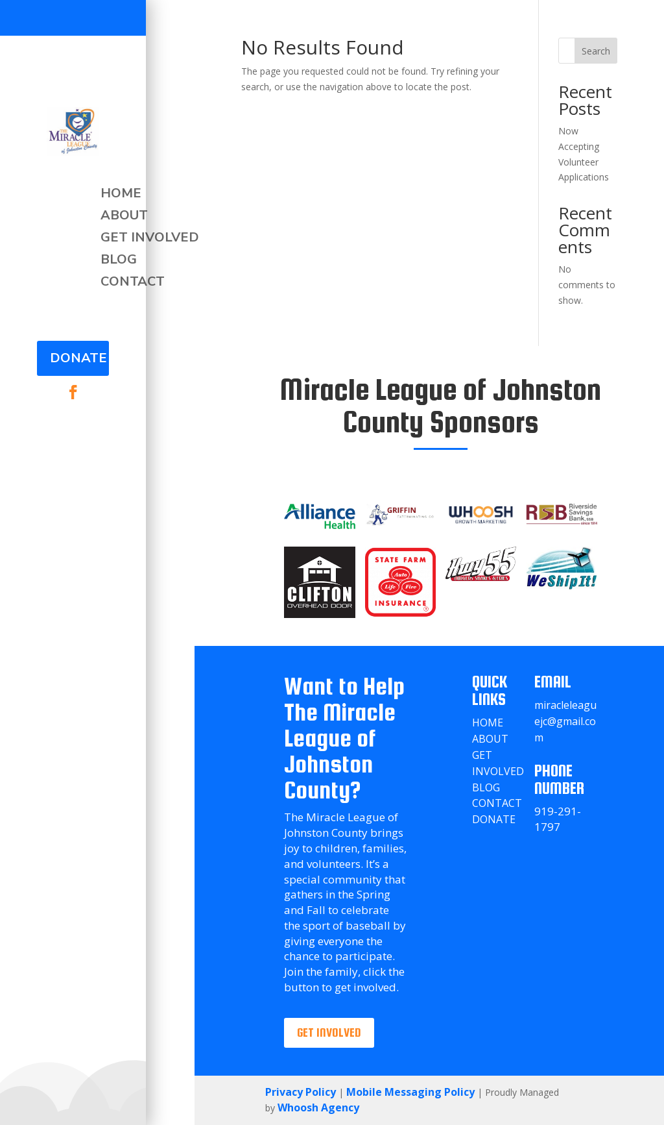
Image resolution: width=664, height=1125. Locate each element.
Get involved (329, 1032)
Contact (133, 281)
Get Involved (150, 237)
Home (121, 193)
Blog (119, 259)
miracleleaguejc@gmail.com (565, 721)
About (124, 215)
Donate (78, 358)
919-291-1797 (557, 819)
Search (596, 51)
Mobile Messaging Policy (410, 1092)
